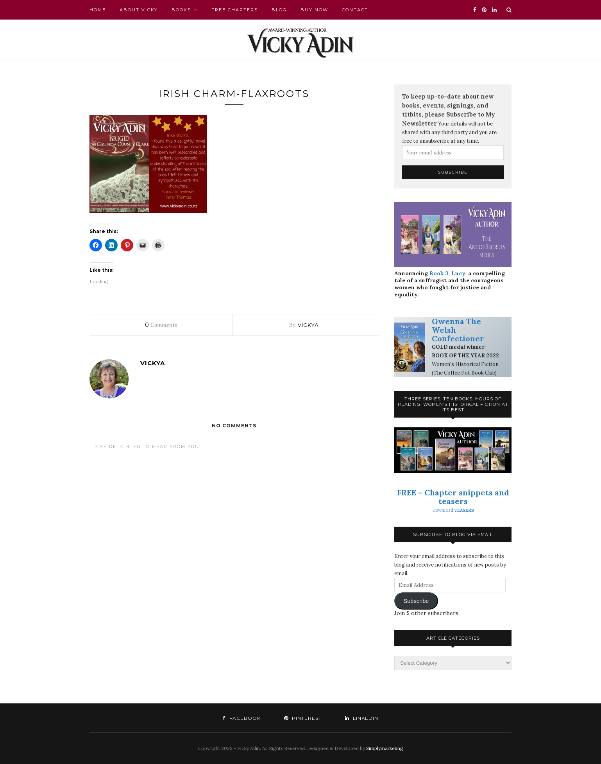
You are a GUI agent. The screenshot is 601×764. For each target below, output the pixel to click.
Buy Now (314, 10)
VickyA (308, 325)
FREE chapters (234, 10)
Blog (279, 10)
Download (453, 510)
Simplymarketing (384, 748)
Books (181, 10)
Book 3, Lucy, (448, 273)
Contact (355, 10)
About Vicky (139, 10)
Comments (161, 324)
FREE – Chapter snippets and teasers (453, 497)
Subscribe (416, 601)
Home (97, 10)
